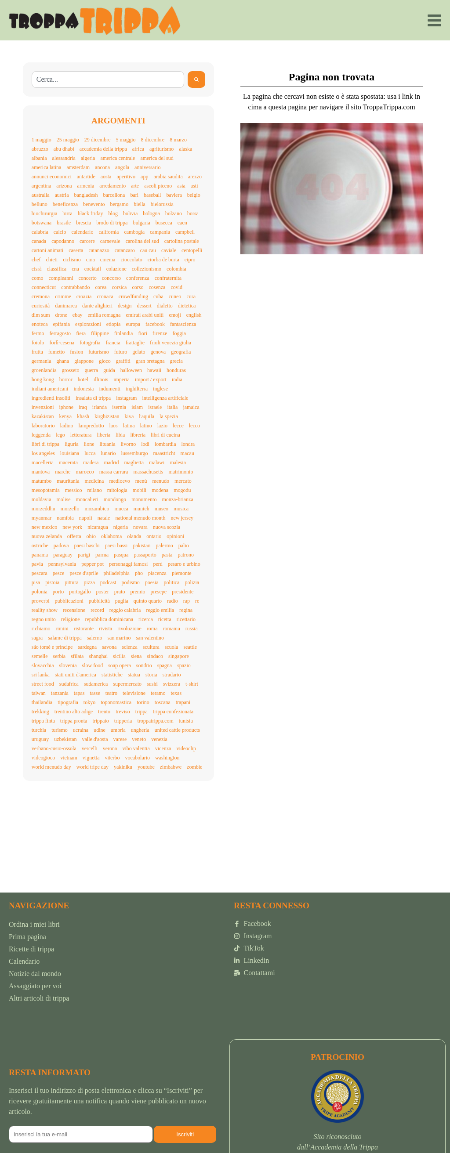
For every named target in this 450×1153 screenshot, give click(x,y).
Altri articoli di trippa (39, 998)
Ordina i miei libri (34, 924)
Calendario (24, 961)
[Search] (196, 79)
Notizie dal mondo (35, 973)
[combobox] (108, 79)
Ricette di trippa (31, 949)
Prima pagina (27, 936)
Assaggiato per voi (35, 986)
